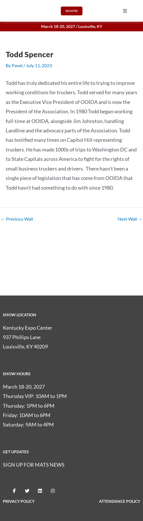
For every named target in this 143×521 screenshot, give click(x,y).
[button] (125, 11)
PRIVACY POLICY (19, 501)
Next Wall (130, 219)
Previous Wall (17, 219)
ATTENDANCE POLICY (119, 501)
